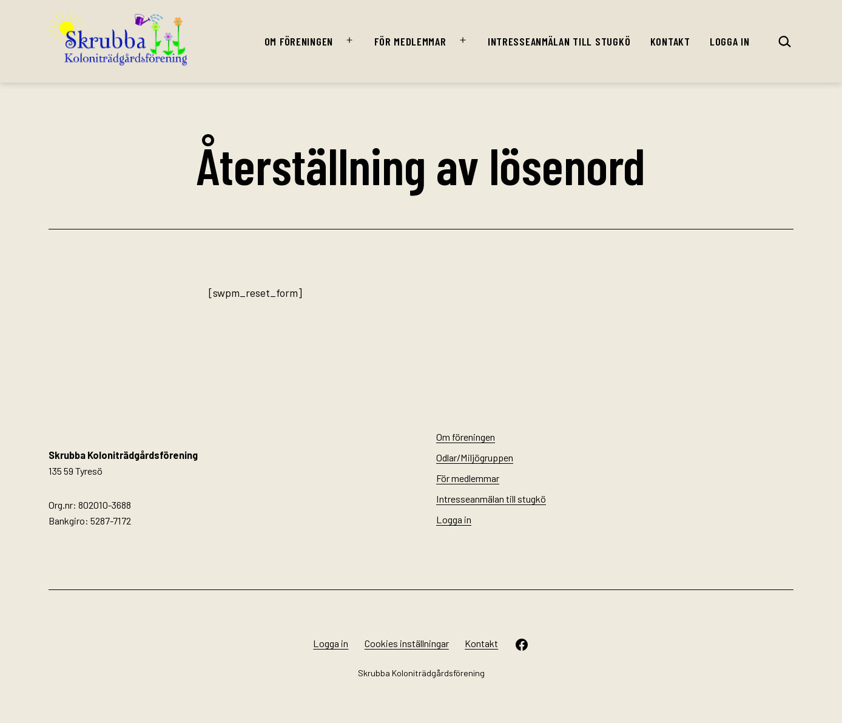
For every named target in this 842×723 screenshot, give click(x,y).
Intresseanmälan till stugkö (559, 41)
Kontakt (670, 41)
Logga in (730, 41)
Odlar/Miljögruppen (474, 457)
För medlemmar (410, 41)
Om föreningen (298, 41)
